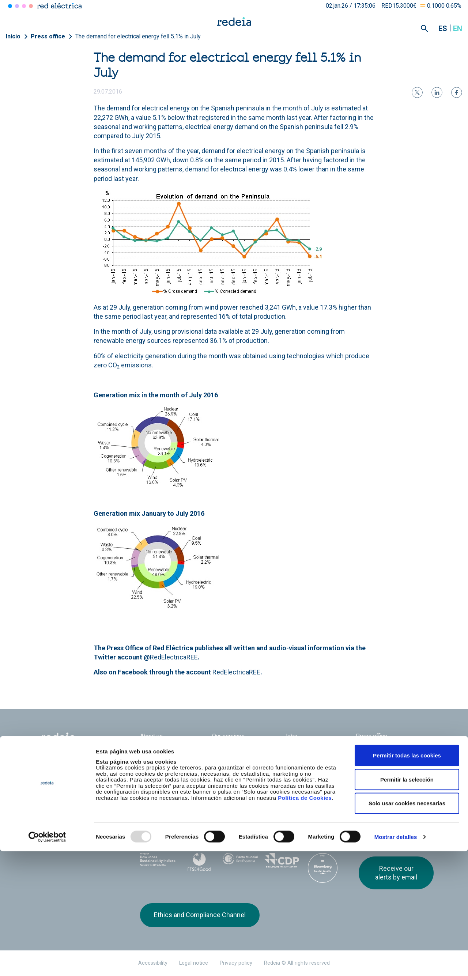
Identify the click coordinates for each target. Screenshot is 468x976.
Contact (221, 768)
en (457, 28)
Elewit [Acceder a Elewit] (30, 6)
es (442, 28)
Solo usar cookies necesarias (407, 928)
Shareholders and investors (175, 749)
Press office (48, 36)
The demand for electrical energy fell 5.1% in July (138, 36)
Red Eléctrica (164, 806)
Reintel (214, 806)
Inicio (13, 36)
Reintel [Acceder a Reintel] (23, 6)
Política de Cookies (305, 922)
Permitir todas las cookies (407, 880)
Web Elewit (297, 806)
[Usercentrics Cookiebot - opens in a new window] (47, 961)
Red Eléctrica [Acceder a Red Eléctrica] (10, 6)
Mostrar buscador (424, 28)
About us (151, 736)
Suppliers (368, 749)
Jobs (290, 736)
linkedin (377, 812)
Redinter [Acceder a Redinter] (17, 6)
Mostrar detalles (395, 961)
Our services (228, 736)
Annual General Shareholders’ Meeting (313, 753)
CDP (281, 860)
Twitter (363, 812)
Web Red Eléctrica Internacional (255, 806)
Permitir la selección (407, 904)
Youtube (392, 812)
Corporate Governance (240, 749)
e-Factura (152, 768)
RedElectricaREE (174, 657)
